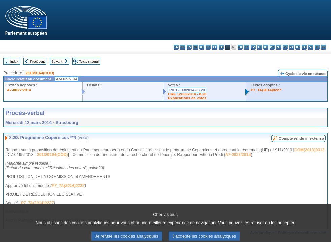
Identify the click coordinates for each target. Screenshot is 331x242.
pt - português (291, 47)
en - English (221, 47)
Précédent (37, 61)
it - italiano (246, 47)
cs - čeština (189, 47)
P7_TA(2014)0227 (266, 90)
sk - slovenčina (304, 47)
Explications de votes (187, 98)
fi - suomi (317, 47)
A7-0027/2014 (19, 90)
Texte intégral (89, 61)
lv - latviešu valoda (253, 47)
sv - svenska (323, 47)
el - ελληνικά (214, 47)
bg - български (176, 47)
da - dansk (195, 47)
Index (14, 61)
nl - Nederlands (278, 47)
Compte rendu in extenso (301, 138)
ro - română (297, 47)
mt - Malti (272, 47)
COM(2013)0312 (309, 150)
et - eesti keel (208, 47)
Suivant (57, 61)
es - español (182, 47)
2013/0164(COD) (39, 73)
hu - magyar (265, 47)
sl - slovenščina (310, 47)
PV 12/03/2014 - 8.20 (187, 90)
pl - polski (285, 47)
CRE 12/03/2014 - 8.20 (187, 94)
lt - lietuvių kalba (259, 47)
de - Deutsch (201, 47)
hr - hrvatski (240, 47)
